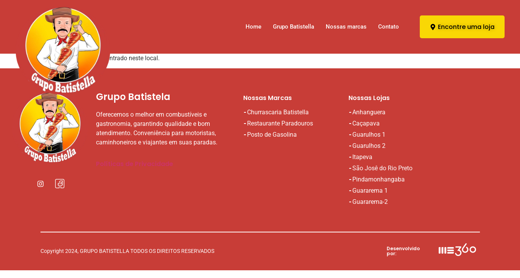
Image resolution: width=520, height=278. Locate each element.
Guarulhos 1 (368, 134)
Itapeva (362, 157)
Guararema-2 (370, 201)
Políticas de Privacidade (134, 163)
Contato (388, 26)
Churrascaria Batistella (278, 112)
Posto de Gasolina (272, 134)
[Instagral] (40, 183)
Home (253, 26)
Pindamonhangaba (378, 179)
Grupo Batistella (293, 26)
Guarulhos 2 (368, 145)
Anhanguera (368, 112)
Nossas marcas (346, 26)
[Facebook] (60, 183)
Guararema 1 (370, 190)
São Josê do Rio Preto (382, 168)
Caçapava (366, 123)
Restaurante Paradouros (280, 123)
